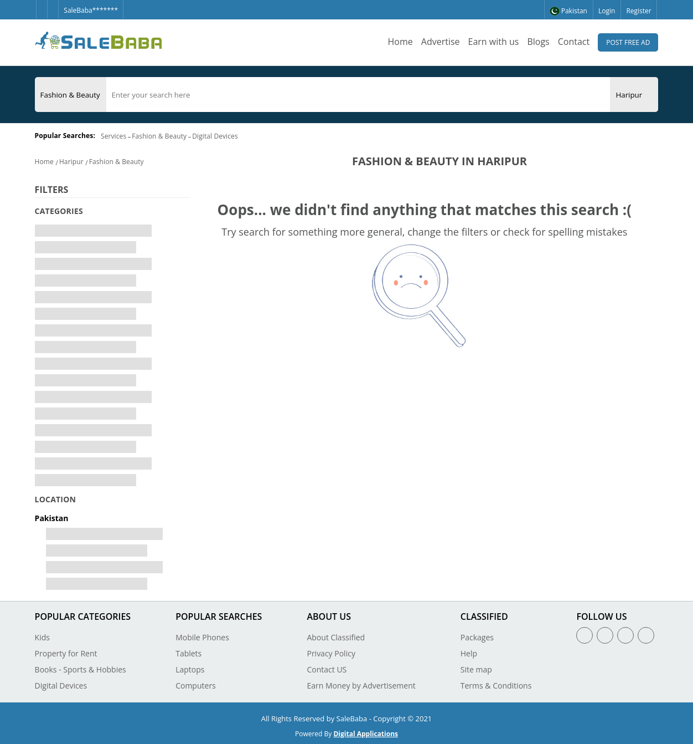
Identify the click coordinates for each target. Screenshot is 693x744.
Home (400, 41)
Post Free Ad (628, 42)
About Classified (336, 637)
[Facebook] (41, 4)
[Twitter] (52, 4)
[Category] (70, 94)
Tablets (188, 653)
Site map (476, 669)
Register (638, 11)
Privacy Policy (331, 653)
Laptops (189, 669)
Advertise (440, 41)
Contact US (326, 669)
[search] (358, 94)
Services (113, 136)
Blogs (538, 41)
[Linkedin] (625, 635)
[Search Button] (652, 94)
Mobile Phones (202, 637)
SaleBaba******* (91, 10)
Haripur (71, 161)
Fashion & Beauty (159, 136)
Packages (477, 637)
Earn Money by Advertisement (361, 685)
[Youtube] (646, 635)
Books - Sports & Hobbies (80, 669)
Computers (195, 685)
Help (469, 653)
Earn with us (493, 41)
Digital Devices (215, 136)
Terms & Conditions (496, 685)
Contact (573, 41)
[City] (629, 94)
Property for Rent (66, 653)
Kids (42, 637)
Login (606, 11)
